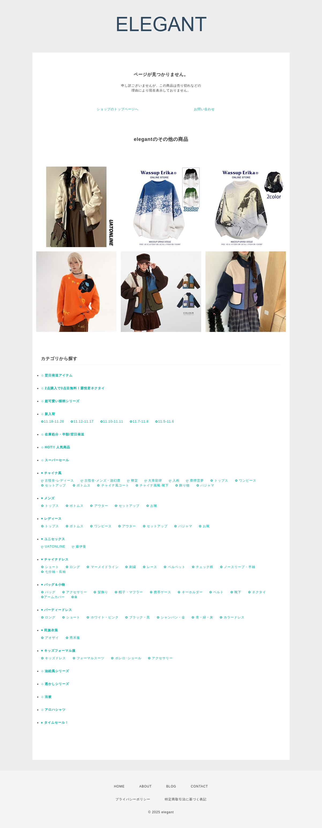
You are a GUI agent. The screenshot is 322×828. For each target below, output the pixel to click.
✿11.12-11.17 (81, 421)
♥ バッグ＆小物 (53, 585)
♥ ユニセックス (53, 539)
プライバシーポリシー (132, 799)
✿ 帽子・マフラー (129, 592)
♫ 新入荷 (48, 414)
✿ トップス (219, 480)
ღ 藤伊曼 (79, 546)
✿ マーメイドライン (102, 567)
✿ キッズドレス (53, 658)
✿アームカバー (53, 597)
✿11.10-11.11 (111, 421)
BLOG (171, 786)
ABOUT (145, 786)
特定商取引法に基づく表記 (186, 799)
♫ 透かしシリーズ (55, 684)
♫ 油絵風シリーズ (55, 671)
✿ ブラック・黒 (137, 617)
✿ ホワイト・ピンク (102, 617)
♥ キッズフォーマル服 (58, 651)
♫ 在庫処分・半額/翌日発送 (62, 434)
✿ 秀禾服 (73, 638)
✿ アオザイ (50, 638)
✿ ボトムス (82, 485)
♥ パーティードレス (56, 610)
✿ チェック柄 (202, 567)
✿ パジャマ (205, 485)
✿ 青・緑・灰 (202, 617)
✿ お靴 (151, 506)
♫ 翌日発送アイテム (57, 375)
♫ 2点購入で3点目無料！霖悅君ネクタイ (73, 388)
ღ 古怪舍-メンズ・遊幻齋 (101, 480)
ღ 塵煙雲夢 (195, 480)
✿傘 (74, 597)
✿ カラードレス (232, 617)
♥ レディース (51, 519)
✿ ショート (50, 567)
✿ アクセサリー (74, 592)
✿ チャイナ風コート (113, 485)
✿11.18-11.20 (52, 421)
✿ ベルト (216, 592)
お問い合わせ (204, 109)
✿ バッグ (48, 592)
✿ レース (150, 567)
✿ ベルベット (174, 567)
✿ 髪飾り (100, 592)
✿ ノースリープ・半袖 (237, 567)
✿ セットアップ (53, 485)
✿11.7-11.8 (139, 421)
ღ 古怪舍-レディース (57, 480)
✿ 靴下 (235, 592)
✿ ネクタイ (257, 592)
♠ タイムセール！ (55, 722)
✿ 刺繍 (130, 567)
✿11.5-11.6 (164, 421)
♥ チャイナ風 (51, 473)
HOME (119, 786)
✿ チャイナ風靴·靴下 (152, 485)
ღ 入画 (174, 480)
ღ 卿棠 (132, 480)
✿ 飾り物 (182, 485)
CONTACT (199, 786)
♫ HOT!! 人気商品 (55, 447)
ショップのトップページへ (117, 109)
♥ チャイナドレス (55, 559)
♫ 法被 (46, 697)
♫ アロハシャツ (53, 710)
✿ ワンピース (245, 480)
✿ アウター (99, 506)
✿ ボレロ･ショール (126, 658)
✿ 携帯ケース (160, 592)
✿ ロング (73, 567)
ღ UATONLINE (53, 546)
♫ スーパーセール (55, 460)
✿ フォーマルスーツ (88, 658)
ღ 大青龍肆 (153, 480)
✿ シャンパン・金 (171, 617)
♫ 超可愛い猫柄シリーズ (60, 401)
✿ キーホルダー (190, 592)
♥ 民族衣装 (49, 630)
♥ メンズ (48, 498)
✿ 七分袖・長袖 (53, 572)
